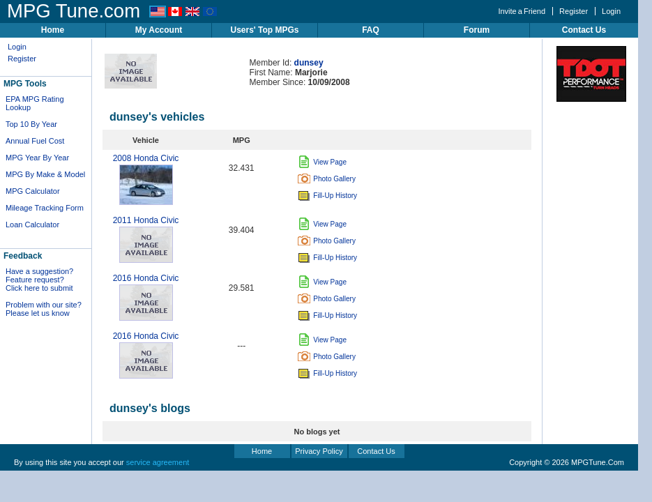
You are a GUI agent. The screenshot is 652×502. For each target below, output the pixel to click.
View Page (322, 162)
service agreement (158, 462)
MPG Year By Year (37, 157)
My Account (159, 30)
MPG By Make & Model (45, 174)
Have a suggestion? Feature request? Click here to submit (39, 279)
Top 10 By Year (31, 124)
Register (573, 11)
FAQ (370, 30)
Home (52, 30)
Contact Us (584, 30)
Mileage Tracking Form (45, 208)
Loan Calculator (32, 224)
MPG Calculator (33, 191)
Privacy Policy (318, 451)
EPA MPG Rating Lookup (35, 103)
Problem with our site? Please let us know (44, 309)
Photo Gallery (327, 179)
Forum (477, 30)
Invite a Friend (521, 11)
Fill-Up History (327, 195)
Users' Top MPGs (265, 30)
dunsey (309, 63)
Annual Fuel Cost (35, 141)
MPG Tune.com (73, 11)
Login (611, 11)
